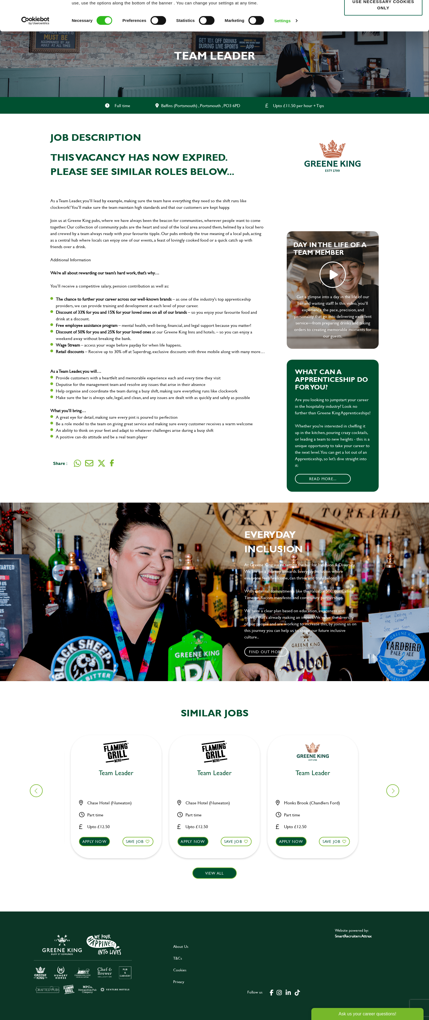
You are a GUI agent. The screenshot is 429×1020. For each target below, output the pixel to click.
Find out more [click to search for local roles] (266, 652)
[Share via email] (89, 463)
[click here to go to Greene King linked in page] (288, 992)
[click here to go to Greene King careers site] (83, 963)
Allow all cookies (383, 14)
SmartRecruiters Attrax (353, 936)
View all (214, 873)
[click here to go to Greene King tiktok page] (297, 992)
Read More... (323, 479)
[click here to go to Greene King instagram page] (279, 992)
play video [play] (333, 275)
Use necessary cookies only (383, 34)
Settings (282, 50)
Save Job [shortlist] (138, 841)
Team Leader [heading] (119, 773)
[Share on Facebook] (112, 463)
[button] (119, 846)
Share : (60, 463)
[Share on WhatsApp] (77, 463)
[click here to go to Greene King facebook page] (271, 992)
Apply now (98, 841)
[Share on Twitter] (101, 463)
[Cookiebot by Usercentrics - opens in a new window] (35, 51)
